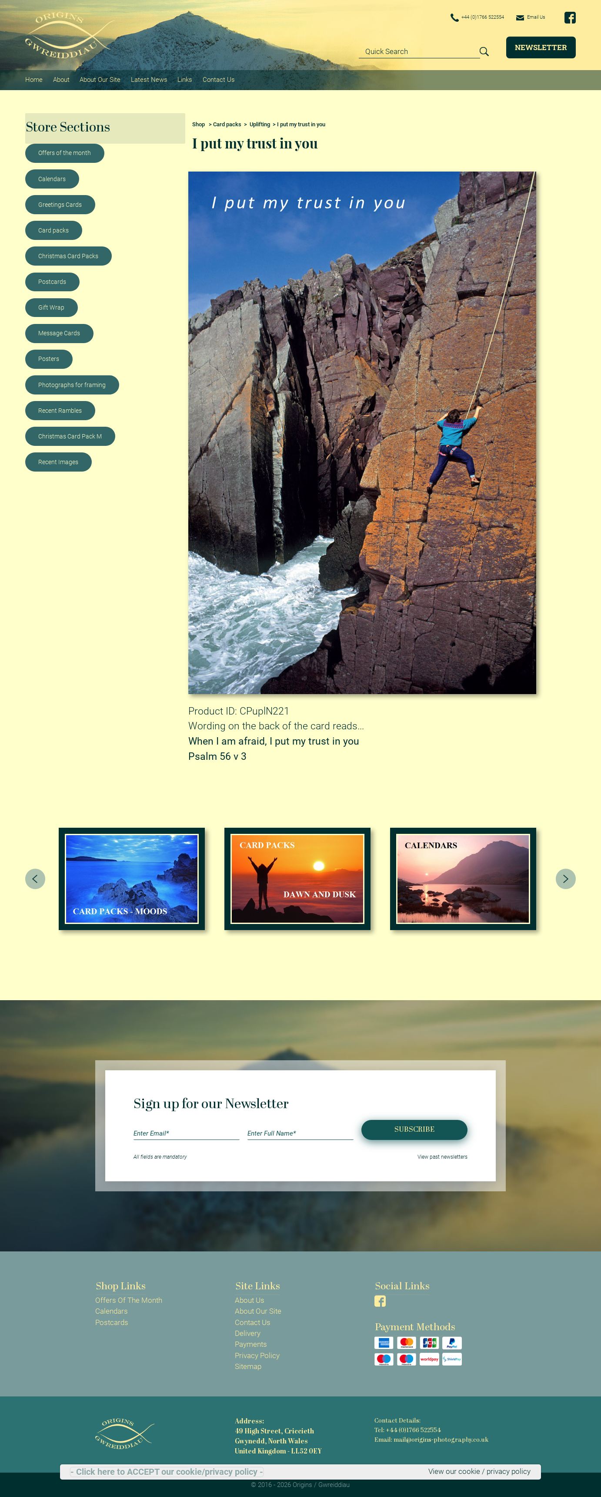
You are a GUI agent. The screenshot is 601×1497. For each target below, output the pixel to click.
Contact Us (217, 79)
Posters (48, 357)
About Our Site (99, 79)
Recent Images (58, 460)
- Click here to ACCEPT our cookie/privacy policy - (166, 1471)
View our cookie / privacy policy (479, 1471)
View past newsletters (442, 1156)
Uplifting (260, 122)
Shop (198, 122)
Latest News (148, 79)
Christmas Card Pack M (70, 434)
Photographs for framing (72, 383)
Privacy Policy (257, 1353)
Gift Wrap (51, 305)
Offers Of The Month (128, 1299)
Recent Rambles (60, 408)
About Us (249, 1299)
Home (34, 79)
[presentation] (35, 877)
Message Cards (59, 331)
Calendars (52, 177)
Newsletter (541, 47)
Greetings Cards (60, 202)
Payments (251, 1343)
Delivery (247, 1332)
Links (184, 79)
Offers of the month (64, 151)
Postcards (52, 279)
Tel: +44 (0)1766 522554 (407, 1428)
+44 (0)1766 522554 (464, 18)
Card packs (53, 228)
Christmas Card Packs (68, 254)
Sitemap (248, 1365)
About (61, 79)
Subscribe (414, 1128)
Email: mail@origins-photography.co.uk (430, 1437)
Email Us (527, 17)
